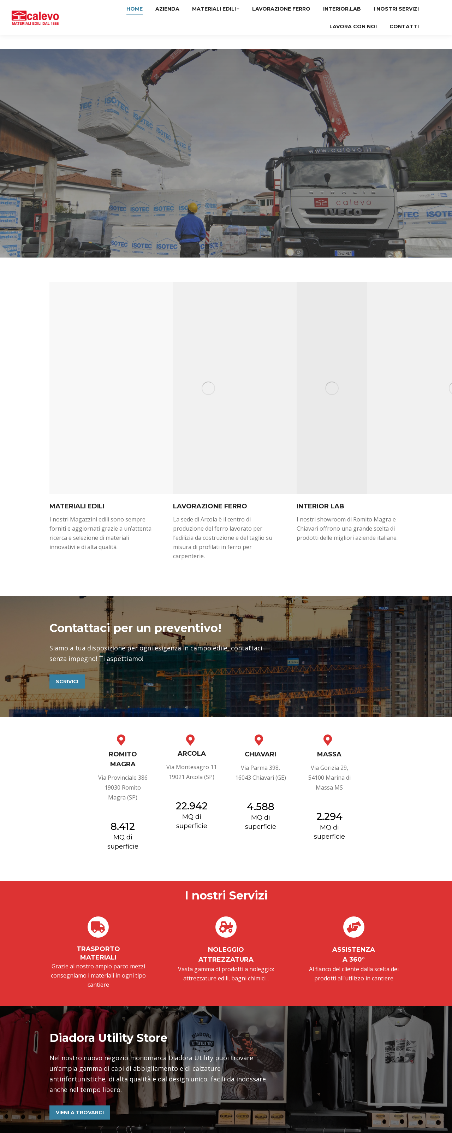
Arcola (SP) (336, 7)
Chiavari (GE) (377, 7)
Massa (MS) (418, 7)
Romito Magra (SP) (288, 7)
